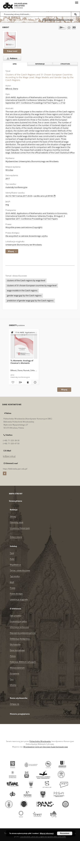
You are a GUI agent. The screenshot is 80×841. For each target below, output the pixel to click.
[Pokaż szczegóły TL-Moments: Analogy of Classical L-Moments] (34, 382)
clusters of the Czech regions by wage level (26, 280)
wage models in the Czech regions (22, 290)
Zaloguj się (14, 704)
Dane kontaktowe (17, 650)
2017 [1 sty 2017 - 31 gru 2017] (7, 178)
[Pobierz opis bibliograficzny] (20, 382)
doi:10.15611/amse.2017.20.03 (18, 196)
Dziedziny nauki (16, 522)
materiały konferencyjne (16, 187)
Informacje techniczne (19, 627)
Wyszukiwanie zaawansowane (57, 19)
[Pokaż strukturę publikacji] (24, 333)
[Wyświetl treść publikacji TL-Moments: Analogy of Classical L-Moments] (27, 382)
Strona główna (15, 501)
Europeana (14, 673)
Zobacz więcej (16, 537)
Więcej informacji (47, 833)
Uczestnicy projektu (18, 621)
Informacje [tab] (40, 64)
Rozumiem (64, 833)
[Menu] (76, 2)
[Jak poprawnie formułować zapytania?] (78, 19)
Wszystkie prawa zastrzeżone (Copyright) (23, 227)
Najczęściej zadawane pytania (23, 633)
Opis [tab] (15, 64)
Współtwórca (15, 564)
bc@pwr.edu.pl (9, 456)
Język (12, 582)
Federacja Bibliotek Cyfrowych (23, 661)
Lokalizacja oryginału (19, 599)
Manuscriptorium (17, 667)
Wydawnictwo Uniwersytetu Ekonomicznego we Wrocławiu (32, 161)
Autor (12, 559)
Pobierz (11, 58)
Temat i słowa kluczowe (20, 570)
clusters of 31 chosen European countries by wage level (31, 285)
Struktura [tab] (65, 64)
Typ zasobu (15, 576)
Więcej (64, 389)
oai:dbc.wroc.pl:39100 (45, 196)
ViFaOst (13, 685)
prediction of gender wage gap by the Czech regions (30, 300)
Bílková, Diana (11, 88)
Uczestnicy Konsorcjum (20, 528)
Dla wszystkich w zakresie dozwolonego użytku (26, 236)
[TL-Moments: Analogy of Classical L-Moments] (24, 345)
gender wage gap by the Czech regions (24, 295)
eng (7, 204)
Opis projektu (15, 615)
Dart (12, 679)
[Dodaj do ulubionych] (69, 27)
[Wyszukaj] (75, 14)
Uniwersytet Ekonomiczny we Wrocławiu (23, 244)
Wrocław (9, 170)
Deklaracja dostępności (20, 638)
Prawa (12, 587)
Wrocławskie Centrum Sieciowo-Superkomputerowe (45, 746)
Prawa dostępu (16, 593)
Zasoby (13, 516)
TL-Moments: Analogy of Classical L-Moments (21, 361)
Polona (13, 656)
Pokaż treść (12, 51)
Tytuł (12, 553)
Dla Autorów (15, 644)
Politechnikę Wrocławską (40, 741)
